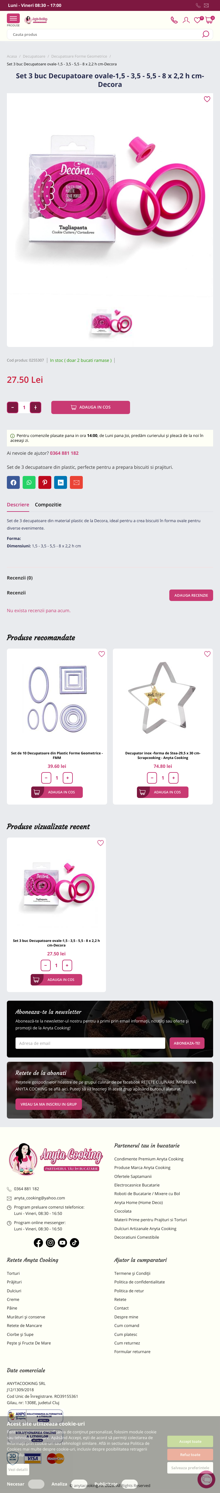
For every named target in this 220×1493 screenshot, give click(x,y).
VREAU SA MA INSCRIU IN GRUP (49, 1104)
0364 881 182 (64, 453)
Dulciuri (14, 1291)
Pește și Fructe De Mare (29, 1343)
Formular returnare (132, 1352)
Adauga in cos (91, 407)
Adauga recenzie (191, 595)
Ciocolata (122, 1211)
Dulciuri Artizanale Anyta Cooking (145, 1229)
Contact (121, 1308)
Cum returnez (127, 1343)
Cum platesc (125, 1334)
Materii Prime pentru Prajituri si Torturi (150, 1220)
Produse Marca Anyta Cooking (142, 1167)
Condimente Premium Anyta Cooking (149, 1159)
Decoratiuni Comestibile (136, 1237)
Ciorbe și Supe (20, 1334)
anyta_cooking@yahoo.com (36, 1198)
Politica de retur (129, 1291)
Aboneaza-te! (187, 1043)
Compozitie (48, 504)
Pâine (12, 1308)
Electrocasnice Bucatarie (137, 1185)
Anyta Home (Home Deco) (138, 1202)
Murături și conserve (26, 1317)
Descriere (18, 504)
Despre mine (126, 1317)
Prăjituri (14, 1282)
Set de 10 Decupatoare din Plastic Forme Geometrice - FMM (57, 755)
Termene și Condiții (132, 1273)
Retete (120, 1299)
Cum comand (126, 1325)
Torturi (13, 1273)
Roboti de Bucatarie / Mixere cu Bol (147, 1194)
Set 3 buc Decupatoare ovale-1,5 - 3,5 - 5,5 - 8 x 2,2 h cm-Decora (56, 943)
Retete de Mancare (24, 1325)
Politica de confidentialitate (139, 1282)
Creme (13, 1299)
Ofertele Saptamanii (133, 1176)
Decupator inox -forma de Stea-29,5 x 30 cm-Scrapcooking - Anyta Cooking (162, 755)
